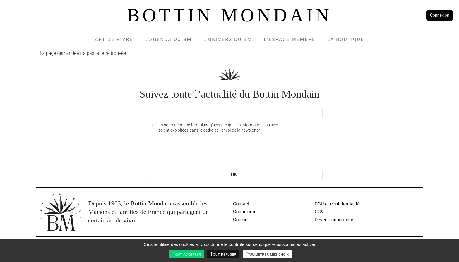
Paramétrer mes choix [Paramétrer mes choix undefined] (267, 253)
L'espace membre (289, 39)
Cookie (240, 219)
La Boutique (345, 39)
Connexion (439, 15)
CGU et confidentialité (337, 204)
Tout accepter (186, 253)
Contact (241, 204)
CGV (319, 212)
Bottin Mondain (229, 15)
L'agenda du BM (168, 39)
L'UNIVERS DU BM (227, 39)
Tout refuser (223, 253)
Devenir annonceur (334, 219)
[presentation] (189, 151)
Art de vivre (114, 39)
